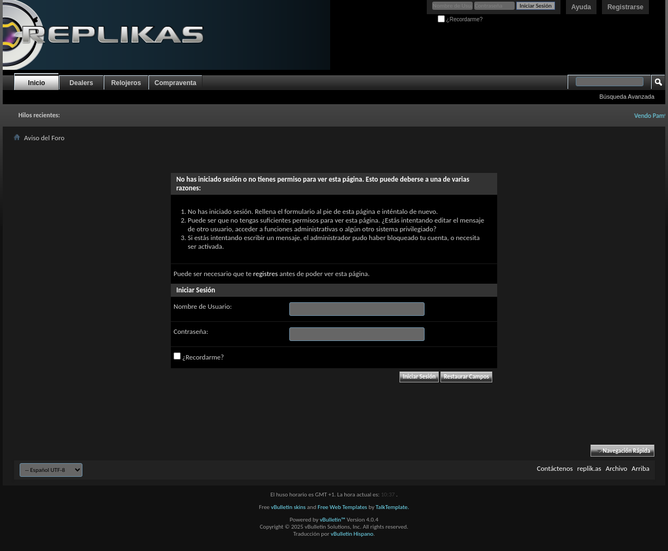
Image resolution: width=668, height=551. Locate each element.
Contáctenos (555, 468)
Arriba (640, 468)
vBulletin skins (288, 507)
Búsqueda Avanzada (626, 96)
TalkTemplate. (392, 507)
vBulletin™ (332, 519)
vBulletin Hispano (352, 533)
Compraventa (175, 83)
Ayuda (581, 7)
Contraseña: (191, 331)
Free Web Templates (342, 507)
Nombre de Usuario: (203, 306)
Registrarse (625, 7)
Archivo (617, 468)
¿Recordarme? (460, 19)
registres (265, 273)
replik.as (589, 468)
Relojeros (126, 83)
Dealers (81, 83)
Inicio (36, 83)
